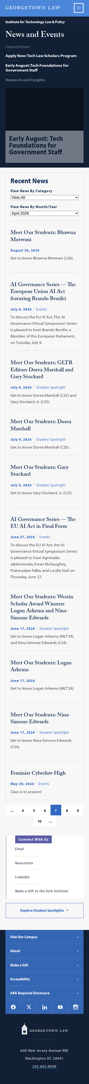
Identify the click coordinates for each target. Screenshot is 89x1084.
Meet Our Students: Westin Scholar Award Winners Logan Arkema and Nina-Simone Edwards (41, 608)
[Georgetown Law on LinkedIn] (44, 1007)
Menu (79, 8)
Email (19, 848)
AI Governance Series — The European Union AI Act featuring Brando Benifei (43, 292)
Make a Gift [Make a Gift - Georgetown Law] (44, 965)
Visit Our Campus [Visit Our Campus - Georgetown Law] (44, 937)
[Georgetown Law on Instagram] (75, 1007)
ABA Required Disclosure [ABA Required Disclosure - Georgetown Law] (44, 993)
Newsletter (24, 863)
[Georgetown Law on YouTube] (60, 1007)
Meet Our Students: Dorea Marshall (40, 426)
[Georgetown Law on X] (29, 1007)
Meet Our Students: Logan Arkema (41, 667)
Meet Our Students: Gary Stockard (39, 472)
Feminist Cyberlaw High (38, 773)
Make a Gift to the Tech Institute (41, 891)
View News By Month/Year (33, 207)
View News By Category (31, 191)
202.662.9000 (44, 1066)
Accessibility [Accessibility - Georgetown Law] (44, 979)
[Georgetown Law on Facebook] (13, 1007)
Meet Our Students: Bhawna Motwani (43, 237)
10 (39, 821)
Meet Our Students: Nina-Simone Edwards (40, 719)
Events (41, 309)
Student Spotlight (51, 387)
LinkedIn (22, 877)
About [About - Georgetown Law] (44, 951)
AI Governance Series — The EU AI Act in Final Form (43, 524)
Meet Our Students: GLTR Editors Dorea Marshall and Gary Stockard (41, 370)
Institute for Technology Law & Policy (35, 21)
